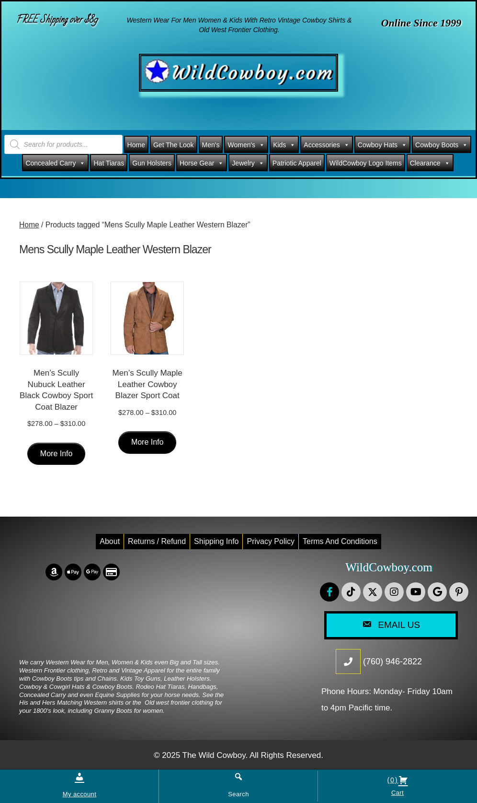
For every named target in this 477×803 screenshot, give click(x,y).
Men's (211, 145)
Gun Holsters (151, 163)
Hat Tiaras (108, 163)
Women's (246, 145)
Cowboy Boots (441, 145)
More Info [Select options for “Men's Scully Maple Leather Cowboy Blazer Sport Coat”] (147, 442)
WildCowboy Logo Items (365, 163)
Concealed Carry (55, 163)
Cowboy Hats (382, 145)
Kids (284, 145)
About (110, 541)
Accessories (326, 145)
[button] (329, 592)
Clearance (430, 163)
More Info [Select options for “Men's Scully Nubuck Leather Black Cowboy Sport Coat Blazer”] (56, 453)
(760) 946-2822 (392, 661)
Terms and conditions (340, 541)
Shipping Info (216, 541)
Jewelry (248, 163)
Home (136, 145)
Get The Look (173, 145)
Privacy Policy (271, 541)
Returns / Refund (157, 541)
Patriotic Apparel (297, 163)
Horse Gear (202, 163)
